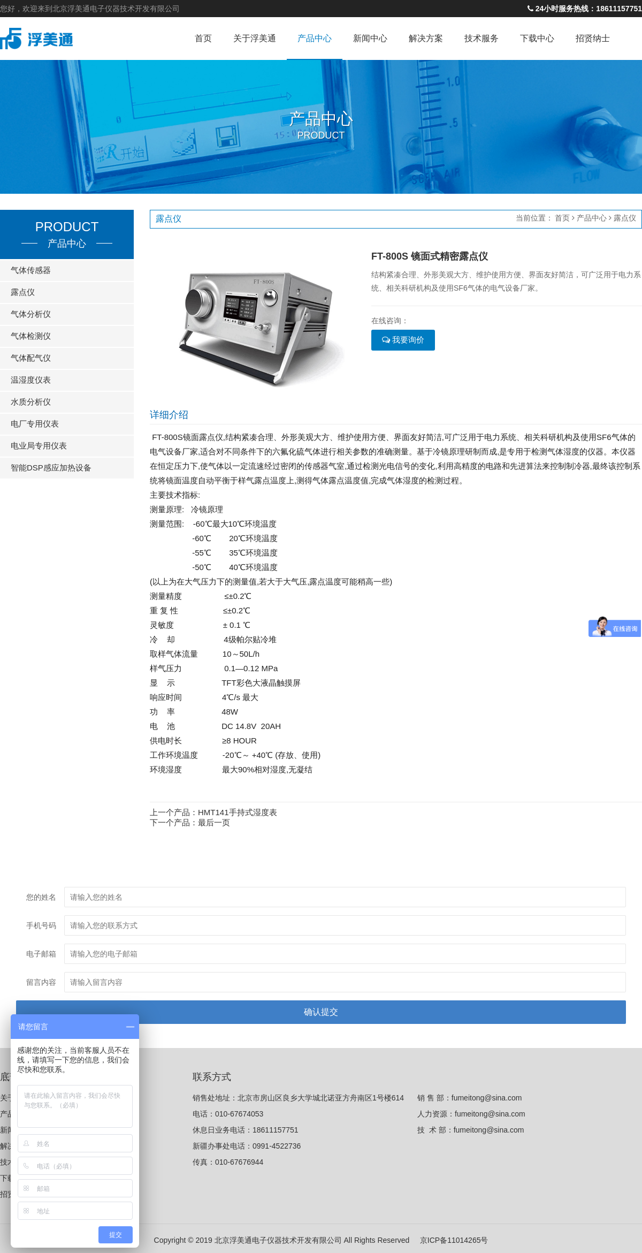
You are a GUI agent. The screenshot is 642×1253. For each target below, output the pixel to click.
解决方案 (426, 38)
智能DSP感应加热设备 (51, 467)
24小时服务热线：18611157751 (585, 8)
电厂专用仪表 (35, 423)
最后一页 (214, 822)
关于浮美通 (254, 38)
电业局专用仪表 (39, 445)
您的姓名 (41, 897)
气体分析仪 (31, 313)
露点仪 (23, 292)
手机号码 (41, 925)
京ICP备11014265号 (454, 1238)
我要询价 (403, 339)
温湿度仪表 (31, 379)
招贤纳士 (593, 38)
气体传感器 (31, 270)
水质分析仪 (31, 401)
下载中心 (537, 38)
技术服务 (481, 38)
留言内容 (41, 982)
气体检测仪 (31, 335)
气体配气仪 (31, 357)
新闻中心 (370, 38)
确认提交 (321, 1011)
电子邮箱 (41, 954)
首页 (203, 38)
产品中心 (314, 38)
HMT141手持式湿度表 (237, 812)
